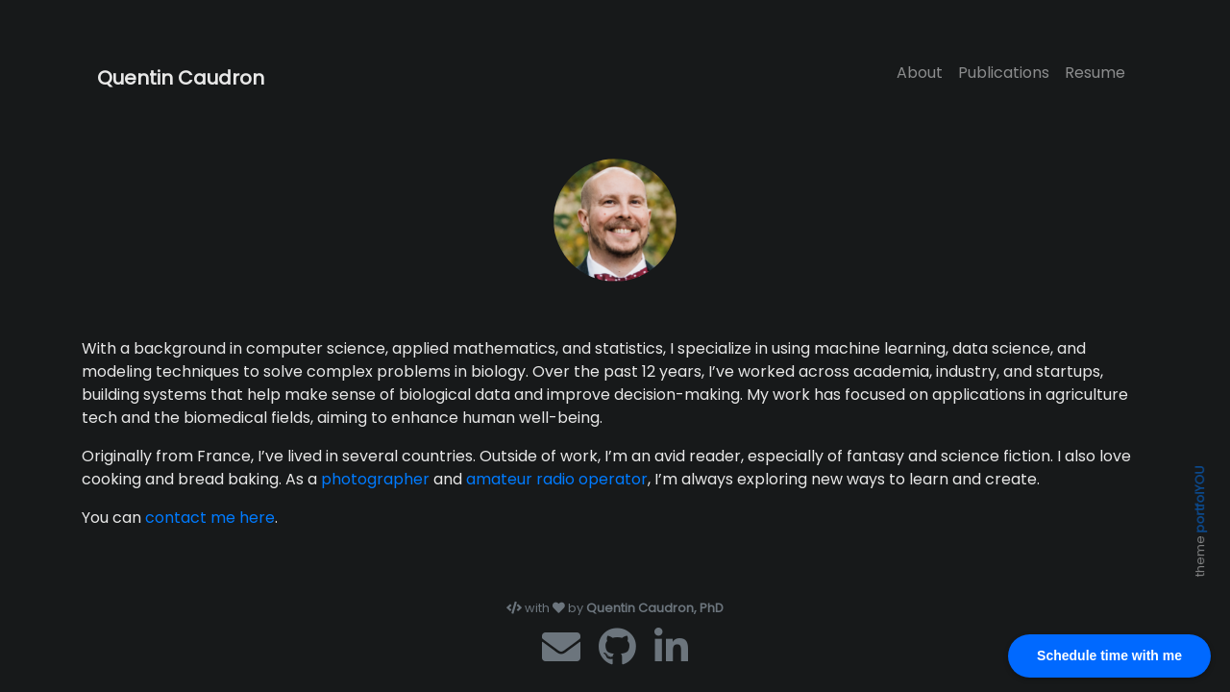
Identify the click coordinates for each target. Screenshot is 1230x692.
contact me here (210, 518)
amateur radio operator (557, 479)
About (920, 73)
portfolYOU (1200, 498)
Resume (1095, 73)
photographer (375, 479)
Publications (1003, 73)
